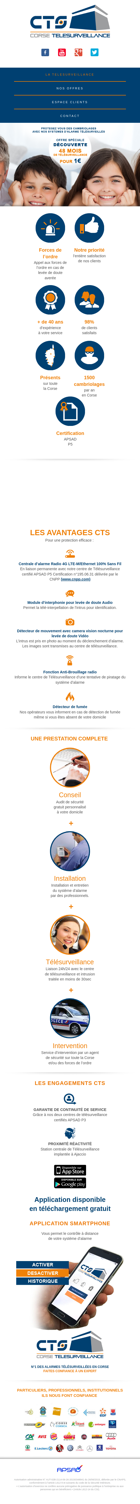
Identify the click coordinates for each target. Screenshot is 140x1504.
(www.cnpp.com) (75, 579)
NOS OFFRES (70, 88)
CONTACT (70, 115)
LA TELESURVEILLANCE (70, 74)
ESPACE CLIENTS (70, 102)
